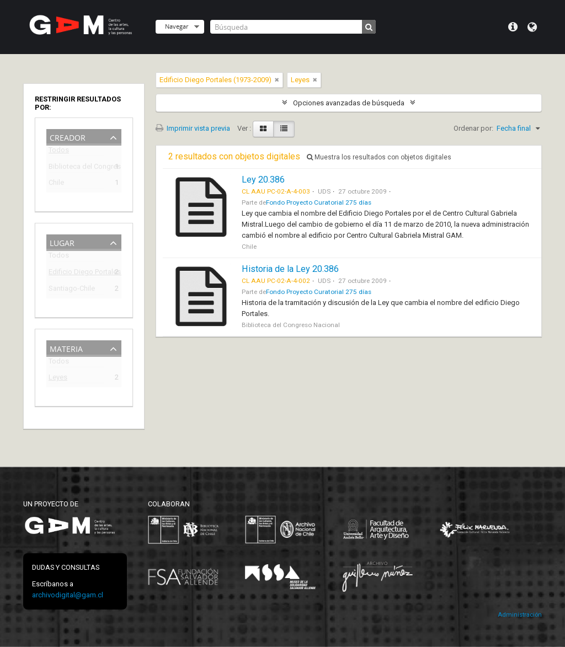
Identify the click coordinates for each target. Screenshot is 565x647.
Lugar (62, 241)
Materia (66, 347)
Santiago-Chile (72, 290)
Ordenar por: (473, 128)
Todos (59, 152)
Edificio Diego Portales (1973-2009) (76, 273)
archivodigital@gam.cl (67, 595)
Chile (56, 184)
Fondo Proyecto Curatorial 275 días (318, 202)
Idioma (532, 27)
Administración (520, 614)
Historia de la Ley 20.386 (290, 269)
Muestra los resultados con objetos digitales (379, 157)
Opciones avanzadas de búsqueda (348, 103)
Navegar (176, 26)
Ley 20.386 (263, 179)
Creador (68, 136)
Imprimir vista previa (193, 128)
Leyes (58, 378)
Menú (513, 27)
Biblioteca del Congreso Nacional (76, 168)
